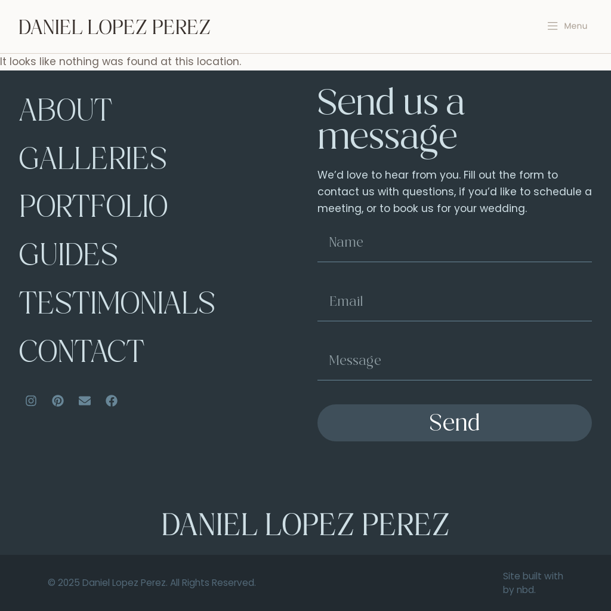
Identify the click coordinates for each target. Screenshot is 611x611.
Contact (81, 355)
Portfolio (93, 210)
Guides (68, 258)
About (65, 113)
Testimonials (117, 306)
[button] (568, 26)
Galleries (93, 162)
